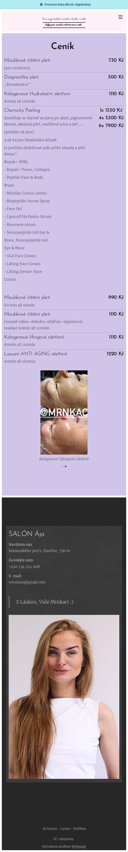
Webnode (79, 846)
